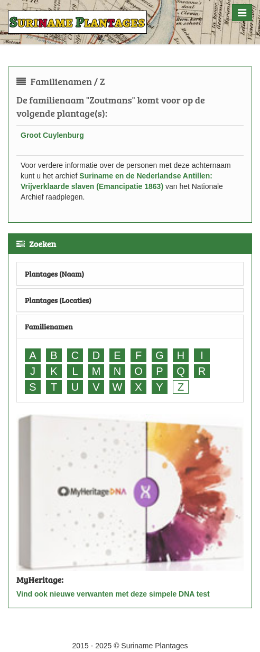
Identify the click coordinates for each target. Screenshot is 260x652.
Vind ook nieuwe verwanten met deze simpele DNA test (113, 594)
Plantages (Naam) (54, 274)
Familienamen (49, 327)
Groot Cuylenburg (52, 135)
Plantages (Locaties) (58, 300)
